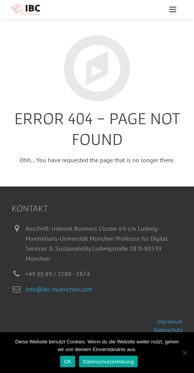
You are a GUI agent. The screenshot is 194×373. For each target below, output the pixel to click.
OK (67, 362)
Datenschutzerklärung (108, 362)
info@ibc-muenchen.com (58, 289)
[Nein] (184, 352)
